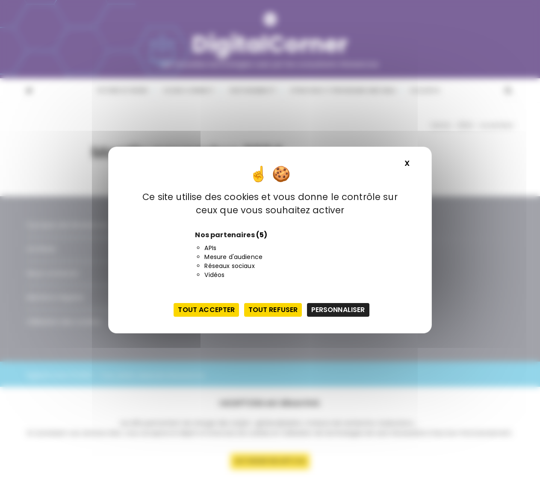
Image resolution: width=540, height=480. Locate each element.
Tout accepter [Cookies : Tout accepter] (206, 310)
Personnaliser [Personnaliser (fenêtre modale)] (338, 310)
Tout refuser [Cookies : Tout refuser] (273, 310)
